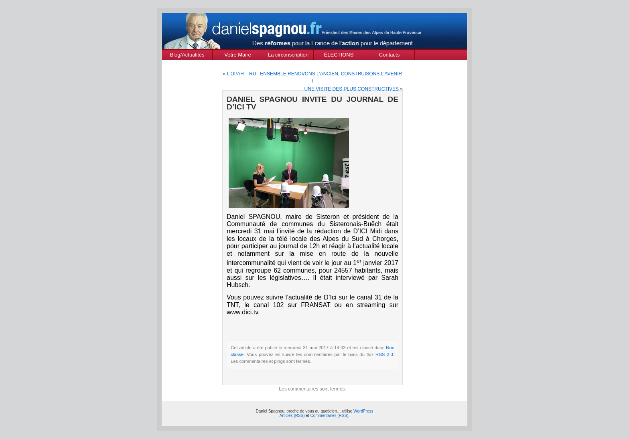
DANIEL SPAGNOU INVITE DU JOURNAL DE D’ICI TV (312, 103)
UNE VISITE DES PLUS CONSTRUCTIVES (351, 89)
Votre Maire (237, 55)
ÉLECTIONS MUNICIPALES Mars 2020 (339, 56)
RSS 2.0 (384, 354)
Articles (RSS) (292, 415)
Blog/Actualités (187, 55)
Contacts (389, 55)
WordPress (363, 411)
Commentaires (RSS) (329, 415)
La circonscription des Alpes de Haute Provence (288, 56)
